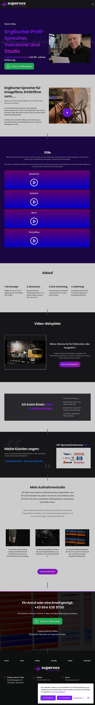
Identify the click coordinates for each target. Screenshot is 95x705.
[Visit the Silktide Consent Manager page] (88, 698)
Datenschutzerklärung (58, 692)
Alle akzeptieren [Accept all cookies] (48, 698)
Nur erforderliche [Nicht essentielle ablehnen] (64, 698)
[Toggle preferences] (79, 698)
